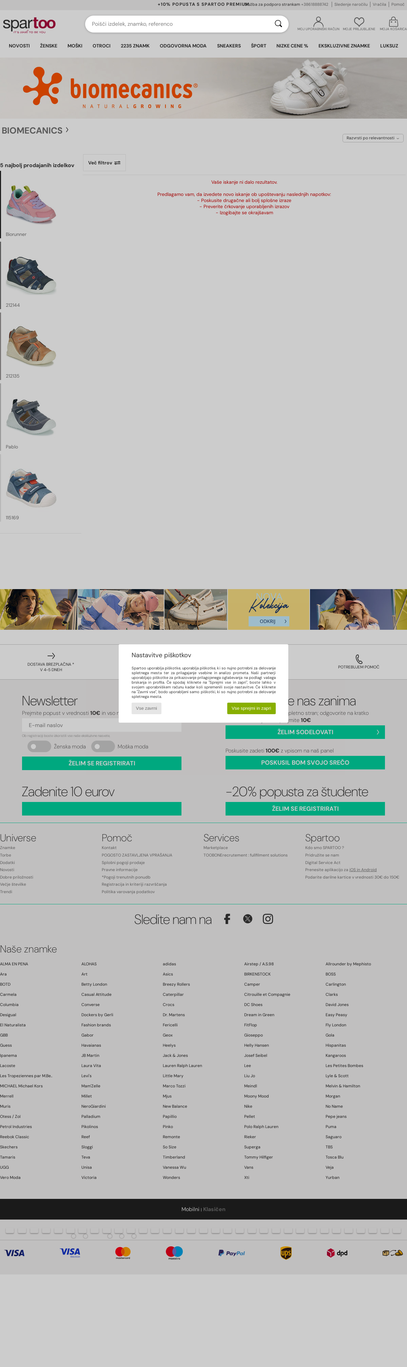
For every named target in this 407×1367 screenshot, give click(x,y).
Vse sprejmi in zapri (251, 708)
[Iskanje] (278, 24)
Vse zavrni (146, 708)
